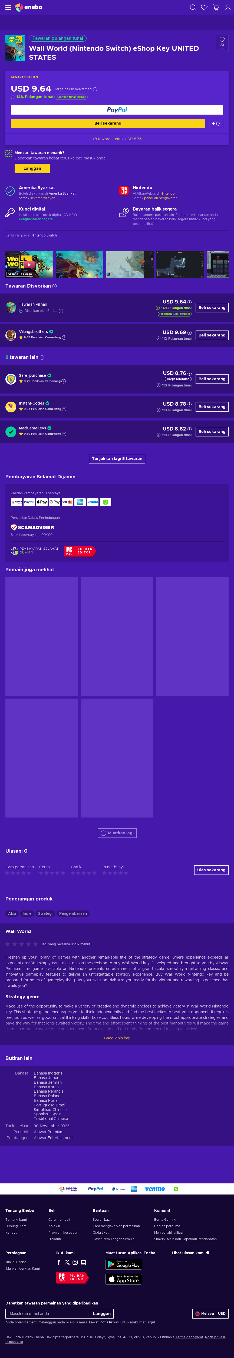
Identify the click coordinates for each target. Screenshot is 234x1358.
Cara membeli (59, 1219)
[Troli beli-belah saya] (216, 7)
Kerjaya (11, 1232)
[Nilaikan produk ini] (23, 944)
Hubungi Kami (16, 1226)
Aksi (12, 914)
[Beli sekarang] (117, 110)
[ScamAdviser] (32, 527)
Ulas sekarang (211, 870)
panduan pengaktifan (160, 198)
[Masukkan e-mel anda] (47, 1314)
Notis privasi (215, 1337)
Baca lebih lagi (117, 1038)
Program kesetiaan (63, 1232)
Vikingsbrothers (33, 332)
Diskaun (54, 1239)
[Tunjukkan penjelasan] (64, 337)
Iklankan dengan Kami (22, 1268)
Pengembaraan (73, 914)
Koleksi (54, 1226)
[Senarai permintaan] (204, 7)
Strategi (45, 914)
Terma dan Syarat (189, 1337)
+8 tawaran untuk (117, 139)
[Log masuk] (228, 7)
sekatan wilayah (42, 198)
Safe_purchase (32, 376)
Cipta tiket (100, 1232)
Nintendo (167, 193)
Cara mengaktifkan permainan (116, 1226)
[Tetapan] (210, 1314)
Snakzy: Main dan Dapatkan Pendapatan (185, 1239)
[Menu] (7, 7)
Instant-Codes (31, 403)
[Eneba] (28, 7)
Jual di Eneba (15, 1262)
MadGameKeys (32, 428)
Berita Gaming (165, 1219)
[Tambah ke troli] (216, 123)
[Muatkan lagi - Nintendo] (124, 191)
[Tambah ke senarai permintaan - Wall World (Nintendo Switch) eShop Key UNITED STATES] (222, 43)
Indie (27, 914)
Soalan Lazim (103, 1219)
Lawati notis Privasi (104, 1322)
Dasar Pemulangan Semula (113, 1239)
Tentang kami (16, 1219)
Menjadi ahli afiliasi (168, 1232)
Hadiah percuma (167, 1226)
